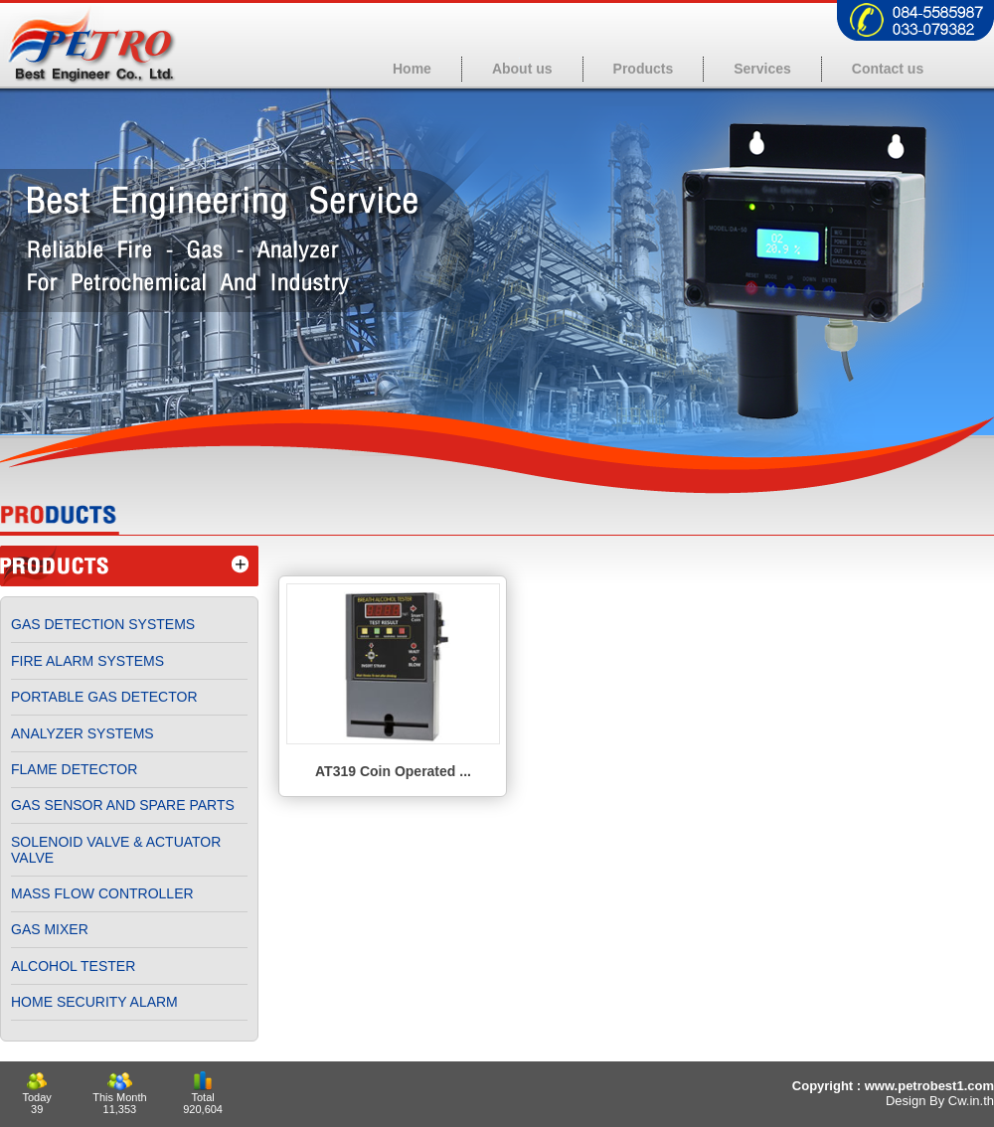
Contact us (887, 69)
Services (762, 69)
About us (522, 69)
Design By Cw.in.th (940, 1100)
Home (412, 69)
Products (643, 69)
